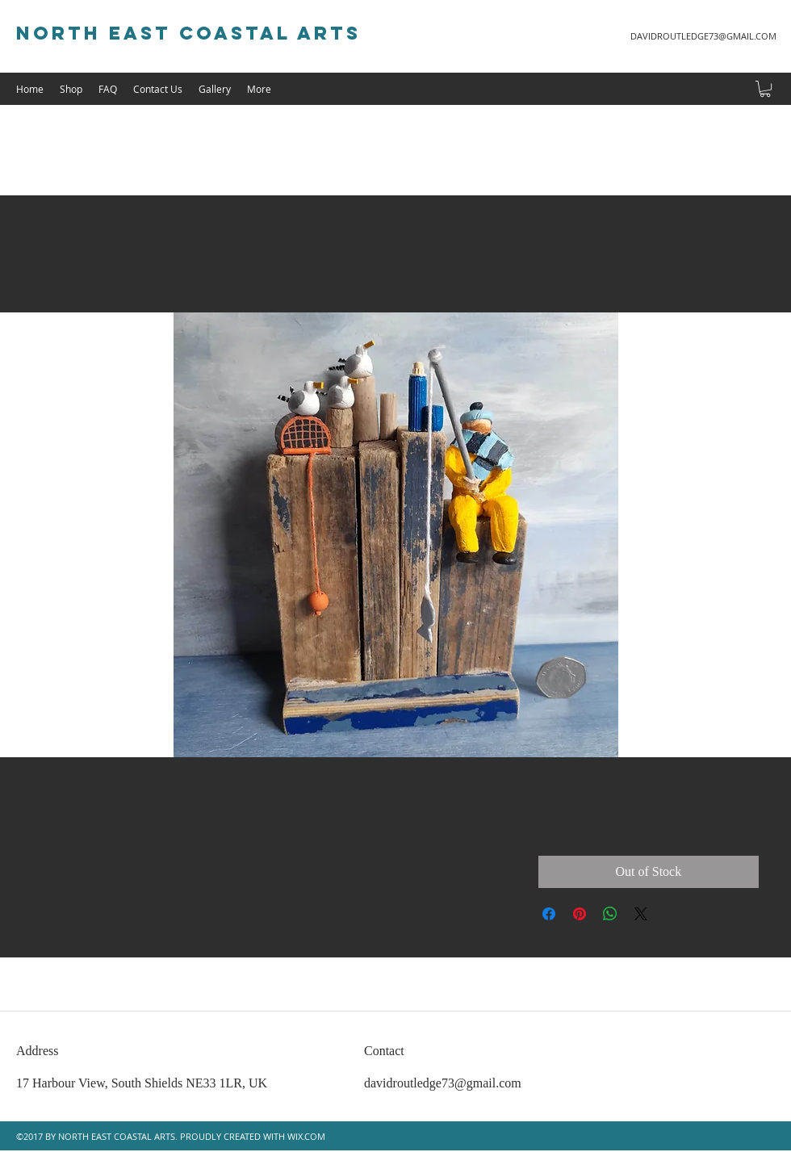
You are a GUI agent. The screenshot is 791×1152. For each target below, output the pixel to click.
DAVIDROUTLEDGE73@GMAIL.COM (703, 36)
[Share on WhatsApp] (610, 914)
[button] (765, 89)
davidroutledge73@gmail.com (442, 1083)
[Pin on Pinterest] (579, 914)
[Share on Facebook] (549, 914)
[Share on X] (641, 914)
